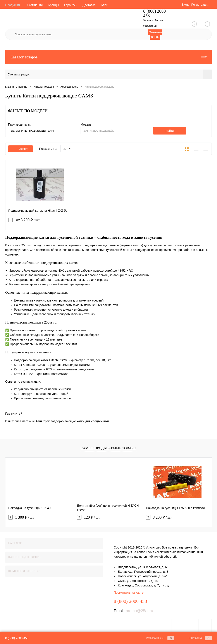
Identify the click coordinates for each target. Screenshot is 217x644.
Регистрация (200, 4)
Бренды (53, 5)
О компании (34, 5)
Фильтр (20, 148)
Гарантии (70, 5)
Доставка (89, 5)
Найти (169, 130)
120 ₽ (88, 517)
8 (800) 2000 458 (17, 638)
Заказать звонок (155, 35)
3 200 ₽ (159, 517)
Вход (185, 4)
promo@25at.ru (139, 611)
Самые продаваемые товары (108, 448)
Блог (104, 5)
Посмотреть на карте (128, 592)
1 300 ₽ (21, 517)
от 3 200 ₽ (39, 223)
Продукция (13, 5)
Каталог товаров (108, 57)
